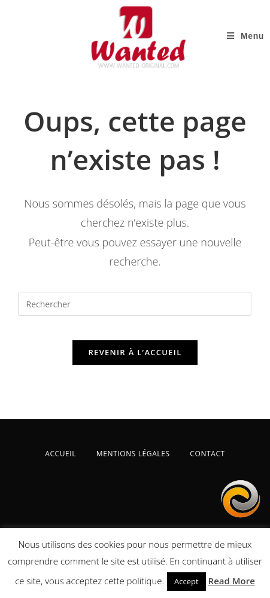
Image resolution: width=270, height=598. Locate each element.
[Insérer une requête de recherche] (134, 304)
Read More (231, 581)
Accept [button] (186, 581)
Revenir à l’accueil (134, 352)
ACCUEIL (60, 453)
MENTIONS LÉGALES (133, 453)
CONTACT (207, 453)
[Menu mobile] (245, 36)
